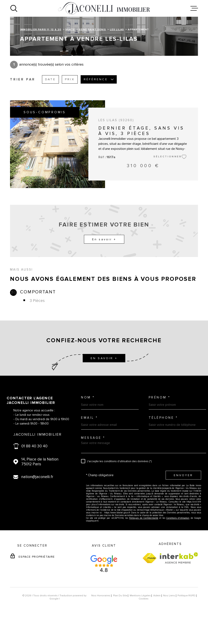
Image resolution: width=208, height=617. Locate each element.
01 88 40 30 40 (34, 446)
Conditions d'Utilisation (177, 518)
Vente (70, 29)
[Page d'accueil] (104, 8)
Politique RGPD (186, 595)
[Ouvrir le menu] (194, 8)
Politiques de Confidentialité (143, 518)
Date (50, 79)
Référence (99, 79)
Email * (89, 417)
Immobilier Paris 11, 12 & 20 (40, 29)
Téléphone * (163, 417)
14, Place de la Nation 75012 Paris (39, 462)
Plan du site (120, 595)
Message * (93, 437)
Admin (157, 595)
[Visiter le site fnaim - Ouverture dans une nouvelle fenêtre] (149, 558)
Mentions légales (140, 595)
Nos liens (169, 595)
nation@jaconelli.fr (37, 477)
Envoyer (183, 475)
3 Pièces (37, 300)
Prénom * (159, 397)
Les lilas (117, 29)
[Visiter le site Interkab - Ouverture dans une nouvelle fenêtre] (179, 558)
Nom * (88, 397)
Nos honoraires (100, 595)
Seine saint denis (92, 29)
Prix (70, 79)
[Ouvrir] (14, 8)
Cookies (143, 599)
